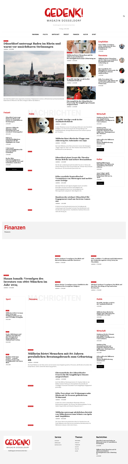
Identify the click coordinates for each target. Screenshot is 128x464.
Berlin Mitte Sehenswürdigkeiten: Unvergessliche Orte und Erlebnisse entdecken (14, 161)
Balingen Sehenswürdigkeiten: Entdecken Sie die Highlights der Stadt (13, 140)
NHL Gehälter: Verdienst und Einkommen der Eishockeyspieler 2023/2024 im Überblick (107, 260)
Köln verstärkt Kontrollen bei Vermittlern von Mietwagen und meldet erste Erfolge (70, 178)
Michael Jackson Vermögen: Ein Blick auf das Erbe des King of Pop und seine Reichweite (107, 286)
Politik (69, 76)
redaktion (6, 49)
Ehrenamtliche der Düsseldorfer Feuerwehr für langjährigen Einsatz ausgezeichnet (81, 102)
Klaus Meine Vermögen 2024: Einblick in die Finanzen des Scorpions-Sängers (71, 285)
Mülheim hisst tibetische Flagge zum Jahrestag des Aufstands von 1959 (72, 139)
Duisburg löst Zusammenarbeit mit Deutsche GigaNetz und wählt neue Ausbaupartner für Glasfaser (106, 130)
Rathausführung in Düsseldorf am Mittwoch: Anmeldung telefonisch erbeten (105, 165)
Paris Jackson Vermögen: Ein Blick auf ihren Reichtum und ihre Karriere (70, 259)
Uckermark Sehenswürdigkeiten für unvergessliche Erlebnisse (14, 150)
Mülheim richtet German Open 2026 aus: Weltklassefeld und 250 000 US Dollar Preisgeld (14, 315)
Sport (7, 310)
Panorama (69, 52)
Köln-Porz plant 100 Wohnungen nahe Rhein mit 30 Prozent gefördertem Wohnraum (108, 81)
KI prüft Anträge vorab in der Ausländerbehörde (78, 80)
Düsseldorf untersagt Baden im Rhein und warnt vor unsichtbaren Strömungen (33, 45)
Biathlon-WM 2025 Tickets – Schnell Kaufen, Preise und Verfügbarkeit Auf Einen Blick (14, 359)
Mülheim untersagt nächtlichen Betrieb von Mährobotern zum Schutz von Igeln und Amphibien (73, 414)
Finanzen (6, 275)
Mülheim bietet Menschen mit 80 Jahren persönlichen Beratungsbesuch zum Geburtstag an (81, 56)
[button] (124, 16)
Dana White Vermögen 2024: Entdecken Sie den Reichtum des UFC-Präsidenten (106, 47)
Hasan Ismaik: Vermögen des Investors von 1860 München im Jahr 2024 (27, 282)
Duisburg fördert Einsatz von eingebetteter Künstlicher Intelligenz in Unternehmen (105, 120)
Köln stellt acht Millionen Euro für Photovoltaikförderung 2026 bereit (105, 142)
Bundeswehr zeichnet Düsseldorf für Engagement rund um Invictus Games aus (73, 199)
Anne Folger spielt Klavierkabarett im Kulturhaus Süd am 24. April (104, 175)
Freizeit (6, 41)
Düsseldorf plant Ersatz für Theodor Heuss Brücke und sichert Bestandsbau (72, 159)
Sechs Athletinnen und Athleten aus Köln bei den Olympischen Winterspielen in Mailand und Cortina (13, 337)
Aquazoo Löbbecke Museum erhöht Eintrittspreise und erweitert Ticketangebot (14, 130)
